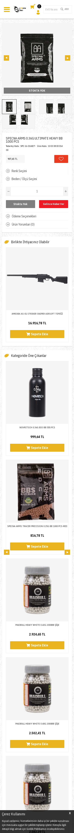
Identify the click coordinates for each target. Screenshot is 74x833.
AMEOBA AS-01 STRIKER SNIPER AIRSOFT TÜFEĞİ (37, 313)
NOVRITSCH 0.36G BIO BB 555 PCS (37, 427)
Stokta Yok (20, 204)
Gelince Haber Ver (53, 204)
